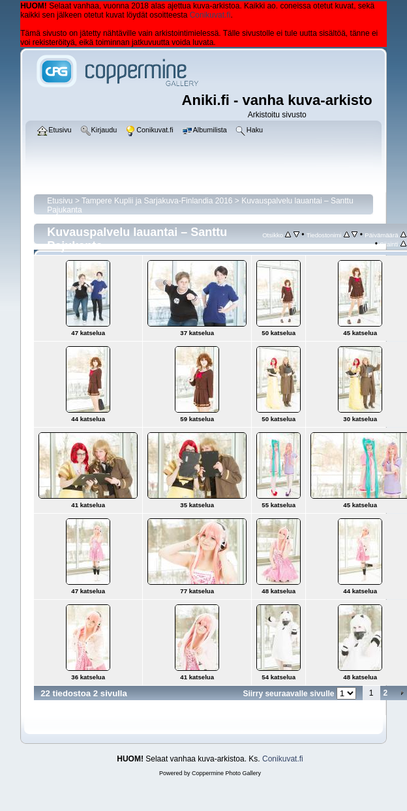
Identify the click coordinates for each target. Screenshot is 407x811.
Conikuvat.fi (210, 15)
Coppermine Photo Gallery (226, 773)
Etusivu (59, 200)
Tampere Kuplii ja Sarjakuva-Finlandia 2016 (157, 200)
